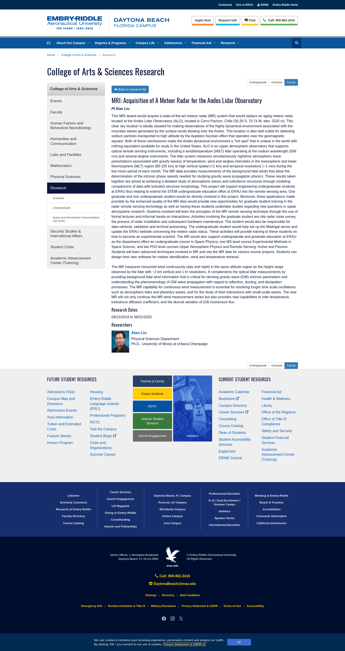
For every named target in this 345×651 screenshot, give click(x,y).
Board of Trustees (272, 502)
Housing (96, 392)
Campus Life (147, 43)
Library (267, 405)
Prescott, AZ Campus (172, 502)
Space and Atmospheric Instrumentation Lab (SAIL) (76, 219)
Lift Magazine (120, 506)
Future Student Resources (72, 379)
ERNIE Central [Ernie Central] (230, 458)
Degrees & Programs (112, 43)
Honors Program (60, 443)
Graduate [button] (276, 82)
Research (230, 43)
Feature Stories (59, 436)
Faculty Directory (73, 516)
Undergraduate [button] (258, 82)
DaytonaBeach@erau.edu (172, 584)
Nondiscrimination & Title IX (126, 606)
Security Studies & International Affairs (66, 233)
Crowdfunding (120, 519)
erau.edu (172, 556)
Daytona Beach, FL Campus (172, 495)
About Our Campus (72, 43)
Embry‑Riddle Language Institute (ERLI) (104, 404)
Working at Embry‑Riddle (271, 495)
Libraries (73, 495)
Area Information (60, 417)
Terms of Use (232, 606)
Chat (250, 20)
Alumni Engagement (152, 436)
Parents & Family (152, 381)
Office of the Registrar (279, 412)
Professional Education (224, 493)
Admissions (175, 43)
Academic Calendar (234, 392)
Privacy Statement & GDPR (184, 644)
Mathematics (61, 166)
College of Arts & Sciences (78, 55)
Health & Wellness (276, 399)
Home (51, 55)
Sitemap (150, 595)
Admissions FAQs (61, 392)
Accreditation (271, 509)
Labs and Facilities (65, 155)
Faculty (56, 112)
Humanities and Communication (63, 141)
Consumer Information (271, 516)
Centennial (225, 4)
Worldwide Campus (173, 509)
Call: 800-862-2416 (172, 576)
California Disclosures (271, 523)
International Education (224, 525)
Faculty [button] (291, 82)
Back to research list (130, 89)
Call (279, 20)
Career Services (234, 412)
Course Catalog (231, 426)
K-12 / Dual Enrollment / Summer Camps (224, 502)
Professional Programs (108, 415)
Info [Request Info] (227, 20)
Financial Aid (203, 43)
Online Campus (172, 516)
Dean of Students (232, 433)
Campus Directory (233, 405)
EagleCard (227, 451)
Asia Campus (172, 523)
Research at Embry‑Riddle (73, 509)
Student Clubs (62, 247)
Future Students (152, 394)
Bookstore (229, 399)
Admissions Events (62, 410)
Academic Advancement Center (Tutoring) (70, 260)
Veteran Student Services (152, 421)
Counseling (227, 419)
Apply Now (203, 20)
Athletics (224, 511)
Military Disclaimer (163, 606)
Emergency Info (91, 606)
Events (56, 101)
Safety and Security (277, 431)
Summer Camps (103, 454)
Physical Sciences (65, 177)
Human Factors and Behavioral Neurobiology (70, 125)
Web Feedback (190, 595)
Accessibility (255, 606)
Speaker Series (224, 518)
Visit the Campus (103, 429)
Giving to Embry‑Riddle (120, 512)
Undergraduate (61, 207)
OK (239, 642)
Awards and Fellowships (120, 526)
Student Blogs (103, 436)
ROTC (95, 422)
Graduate (58, 198)
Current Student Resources (245, 379)
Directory (168, 595)
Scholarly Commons (73, 502)
